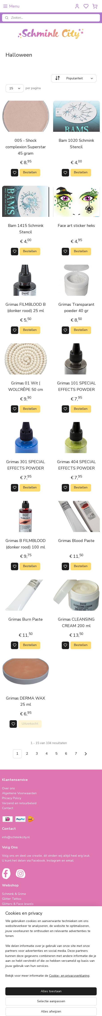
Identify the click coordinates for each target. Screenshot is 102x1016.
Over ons (8, 788)
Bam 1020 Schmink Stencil (76, 144)
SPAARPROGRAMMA (18, 929)
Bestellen (30, 172)
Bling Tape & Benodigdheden (23, 914)
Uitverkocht (30, 724)
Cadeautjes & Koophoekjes (21, 956)
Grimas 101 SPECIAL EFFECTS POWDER (76, 386)
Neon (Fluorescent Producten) (23, 909)
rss (81, 1008)
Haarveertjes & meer (16, 946)
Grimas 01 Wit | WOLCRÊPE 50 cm (25, 386)
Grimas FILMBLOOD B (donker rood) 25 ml (26, 308)
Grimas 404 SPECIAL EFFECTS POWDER (76, 465)
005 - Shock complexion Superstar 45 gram (26, 147)
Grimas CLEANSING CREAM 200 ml (76, 622)
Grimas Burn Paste (25, 619)
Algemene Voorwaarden (19, 793)
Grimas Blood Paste (76, 540)
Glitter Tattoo (11, 899)
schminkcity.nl (14, 981)
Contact (7, 808)
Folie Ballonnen (13, 951)
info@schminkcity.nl (16, 837)
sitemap (73, 1008)
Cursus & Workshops (17, 961)
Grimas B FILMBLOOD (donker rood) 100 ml (26, 544)
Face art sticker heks (76, 225)
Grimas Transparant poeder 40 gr (76, 308)
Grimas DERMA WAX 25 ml (25, 701)
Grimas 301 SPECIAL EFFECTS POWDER (25, 465)
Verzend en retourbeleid (19, 803)
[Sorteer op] (73, 78)
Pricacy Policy (11, 798)
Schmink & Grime (14, 894)
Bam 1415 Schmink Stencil (25, 229)
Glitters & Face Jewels (18, 904)
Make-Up (8, 919)
